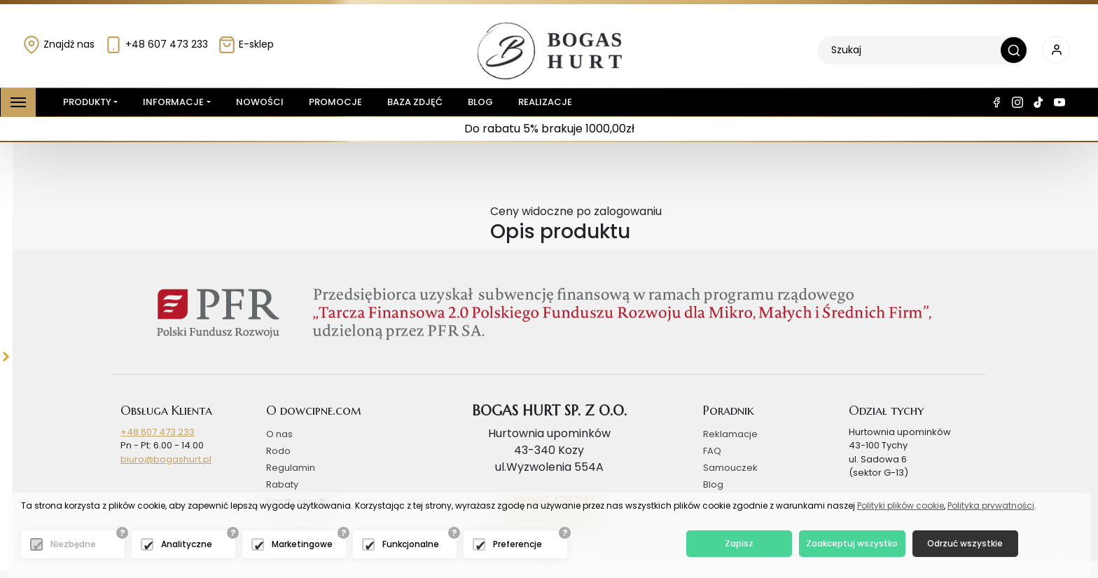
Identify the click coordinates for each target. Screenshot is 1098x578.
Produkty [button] (84, 102)
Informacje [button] (173, 102)
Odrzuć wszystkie (965, 543)
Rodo (278, 450)
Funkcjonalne (410, 544)
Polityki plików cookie (900, 505)
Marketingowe (302, 544)
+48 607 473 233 (156, 44)
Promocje (335, 102)
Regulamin (290, 467)
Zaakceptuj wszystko (852, 543)
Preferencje (517, 544)
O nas (279, 434)
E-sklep (246, 44)
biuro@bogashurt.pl (165, 459)
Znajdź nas (58, 44)
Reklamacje (730, 434)
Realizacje (545, 102)
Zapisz (739, 543)
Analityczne (186, 544)
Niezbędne (73, 544)
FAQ (712, 450)
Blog (480, 102)
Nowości (260, 102)
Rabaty (282, 484)
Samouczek (730, 467)
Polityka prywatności (990, 505)
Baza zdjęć (415, 102)
